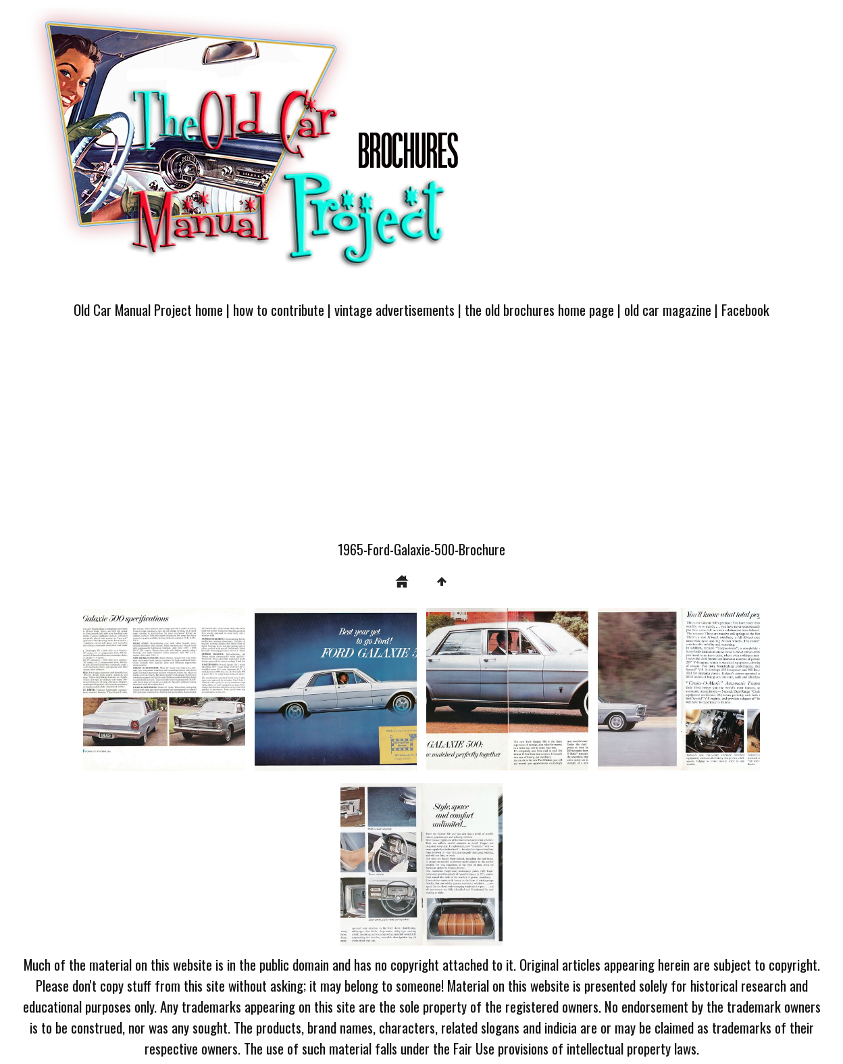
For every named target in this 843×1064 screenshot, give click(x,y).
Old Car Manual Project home (148, 309)
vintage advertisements (394, 309)
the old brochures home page (539, 309)
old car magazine (667, 309)
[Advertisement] (421, 437)
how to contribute (278, 309)
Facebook (745, 309)
